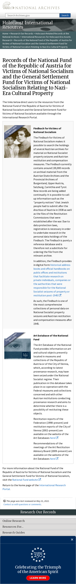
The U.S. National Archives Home (30, 6)
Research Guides (13, 532)
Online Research (13, 521)
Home (5, 33)
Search (65, 15)
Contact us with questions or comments (22, 504)
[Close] (72, 540)
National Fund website (26, 479)
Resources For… (12, 526)
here (54, 438)
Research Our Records (22, 33)
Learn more (38, 578)
